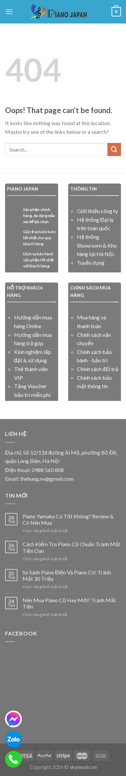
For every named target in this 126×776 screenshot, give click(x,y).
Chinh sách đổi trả (97, 369)
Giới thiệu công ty (97, 211)
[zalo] (13, 739)
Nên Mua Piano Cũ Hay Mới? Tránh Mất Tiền (69, 603)
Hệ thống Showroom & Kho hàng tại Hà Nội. (97, 245)
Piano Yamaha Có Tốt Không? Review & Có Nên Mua (68, 519)
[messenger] (13, 719)
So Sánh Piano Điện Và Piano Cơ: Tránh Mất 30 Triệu (67, 575)
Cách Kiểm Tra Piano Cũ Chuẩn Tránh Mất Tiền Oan (71, 547)
